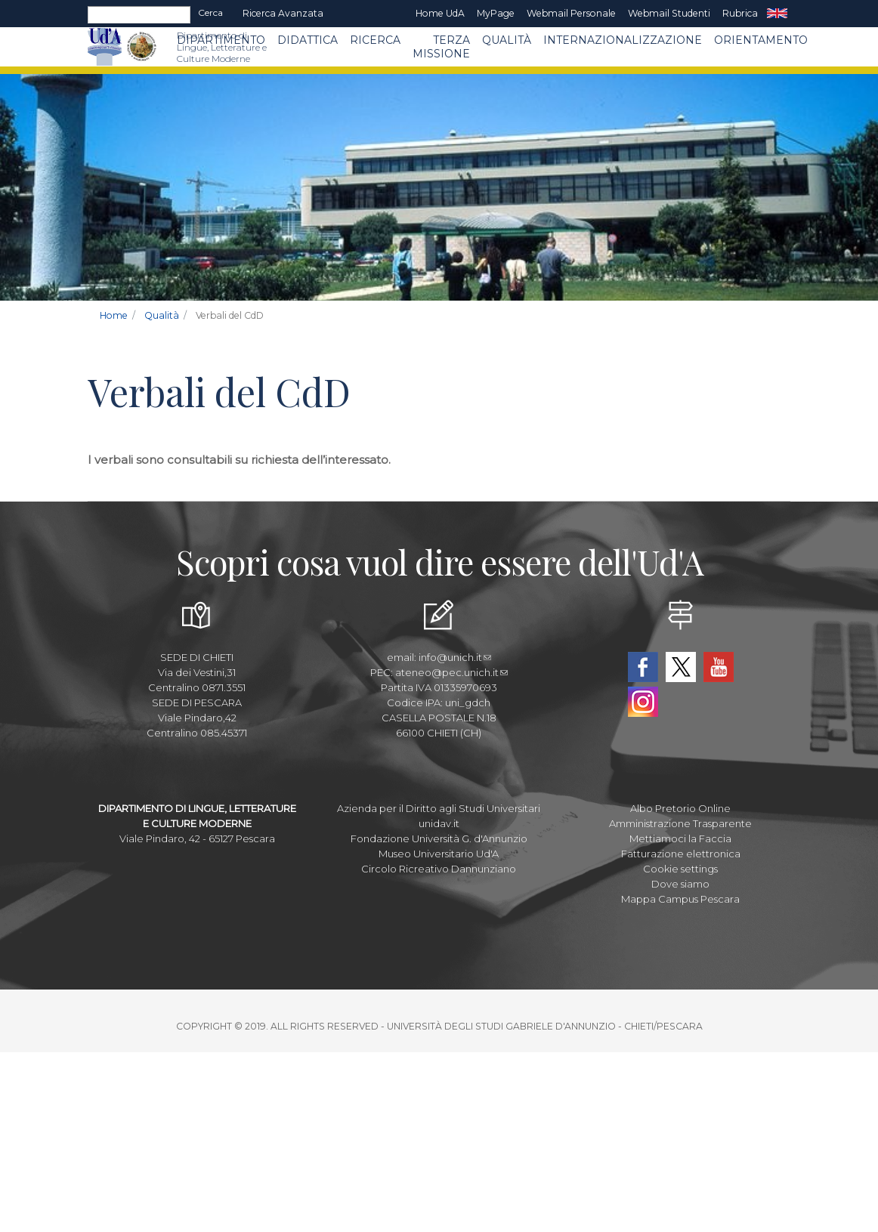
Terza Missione (441, 46)
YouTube (718, 667)
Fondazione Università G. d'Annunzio (439, 838)
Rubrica (740, 13)
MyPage (496, 13)
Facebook (643, 667)
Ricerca (375, 40)
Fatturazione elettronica (680, 854)
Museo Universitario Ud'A (439, 854)
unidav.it (439, 823)
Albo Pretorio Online (680, 808)
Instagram (643, 701)
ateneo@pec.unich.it (451, 672)
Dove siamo (680, 884)
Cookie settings (680, 869)
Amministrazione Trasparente (680, 823)
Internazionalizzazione (622, 40)
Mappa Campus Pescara (680, 899)
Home (114, 315)
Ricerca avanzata (283, 13)
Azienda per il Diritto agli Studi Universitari (438, 808)
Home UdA (440, 13)
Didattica (307, 40)
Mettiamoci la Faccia (680, 838)
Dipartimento (221, 40)
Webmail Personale (571, 13)
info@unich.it (455, 657)
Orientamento (761, 40)
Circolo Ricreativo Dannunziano (438, 869)
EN (777, 14)
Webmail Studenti (669, 13)
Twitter (681, 667)
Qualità (506, 40)
